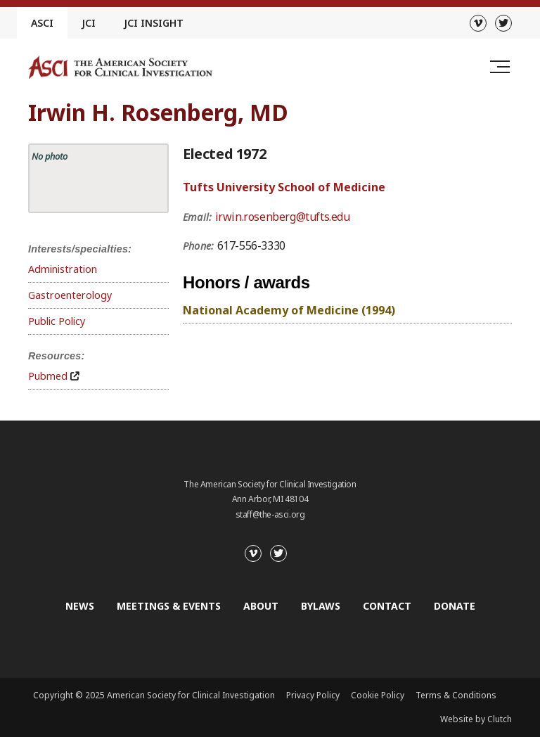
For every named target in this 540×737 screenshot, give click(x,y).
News (79, 606)
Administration (62, 269)
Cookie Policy (377, 695)
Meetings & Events (169, 606)
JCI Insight (154, 23)
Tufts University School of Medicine (284, 187)
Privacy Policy (313, 695)
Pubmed (48, 376)
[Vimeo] (478, 23)
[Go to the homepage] (120, 67)
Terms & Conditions (456, 695)
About (260, 606)
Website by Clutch (476, 719)
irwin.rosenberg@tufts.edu (282, 216)
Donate (454, 606)
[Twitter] (503, 23)
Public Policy (56, 321)
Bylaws (320, 606)
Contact (387, 606)
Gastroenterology (70, 295)
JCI (89, 23)
